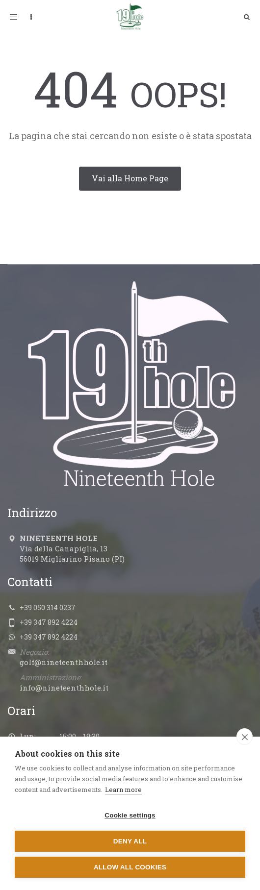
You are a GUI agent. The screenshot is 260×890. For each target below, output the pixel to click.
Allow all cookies (130, 867)
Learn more (123, 789)
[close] (244, 736)
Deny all (130, 841)
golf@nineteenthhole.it (63, 662)
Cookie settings (130, 815)
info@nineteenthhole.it (64, 687)
